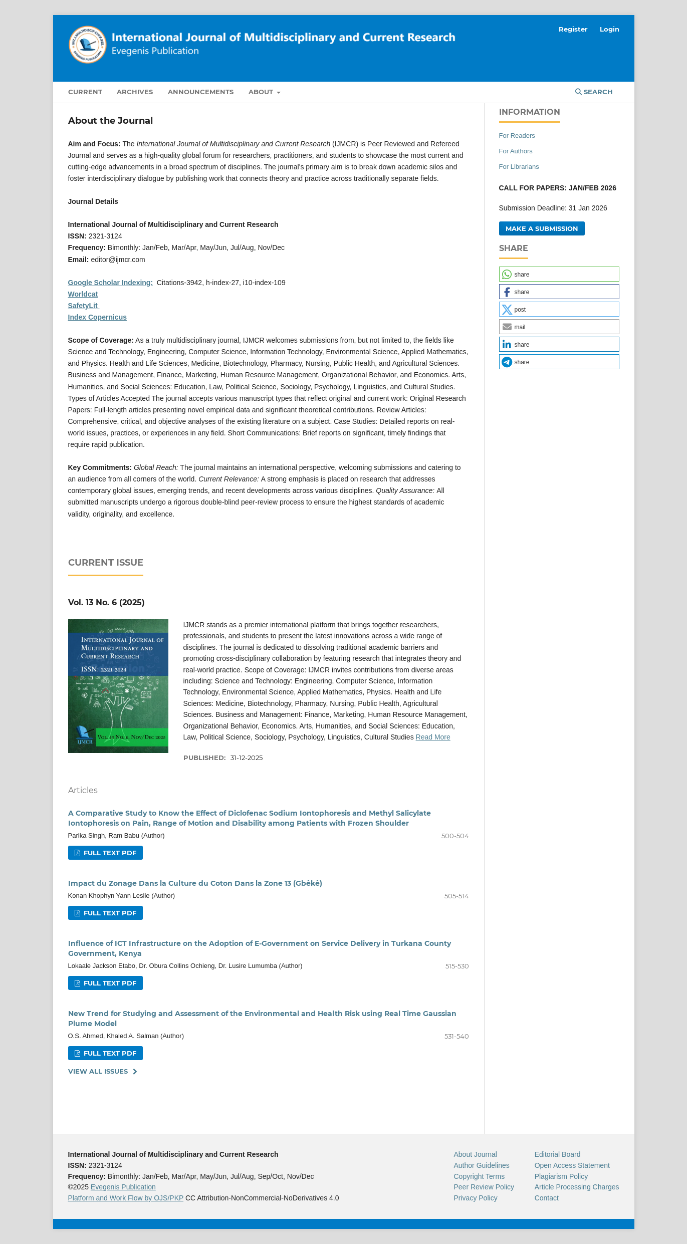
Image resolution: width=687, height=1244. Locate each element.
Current (85, 92)
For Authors (516, 151)
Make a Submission (542, 228)
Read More (433, 737)
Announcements (201, 92)
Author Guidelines (482, 1165)
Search (594, 92)
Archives (135, 92)
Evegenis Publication (123, 1187)
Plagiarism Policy (561, 1176)
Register (573, 29)
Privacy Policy (476, 1198)
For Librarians (519, 166)
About (262, 92)
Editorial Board (558, 1154)
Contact (547, 1198)
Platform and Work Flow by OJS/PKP (126, 1198)
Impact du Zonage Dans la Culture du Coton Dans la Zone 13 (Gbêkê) (195, 883)
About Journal (475, 1154)
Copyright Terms (479, 1176)
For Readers (517, 135)
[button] (559, 274)
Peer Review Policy (484, 1187)
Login (609, 29)
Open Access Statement (572, 1165)
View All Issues (98, 1071)
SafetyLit (84, 306)
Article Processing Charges (577, 1187)
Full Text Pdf (109, 853)
